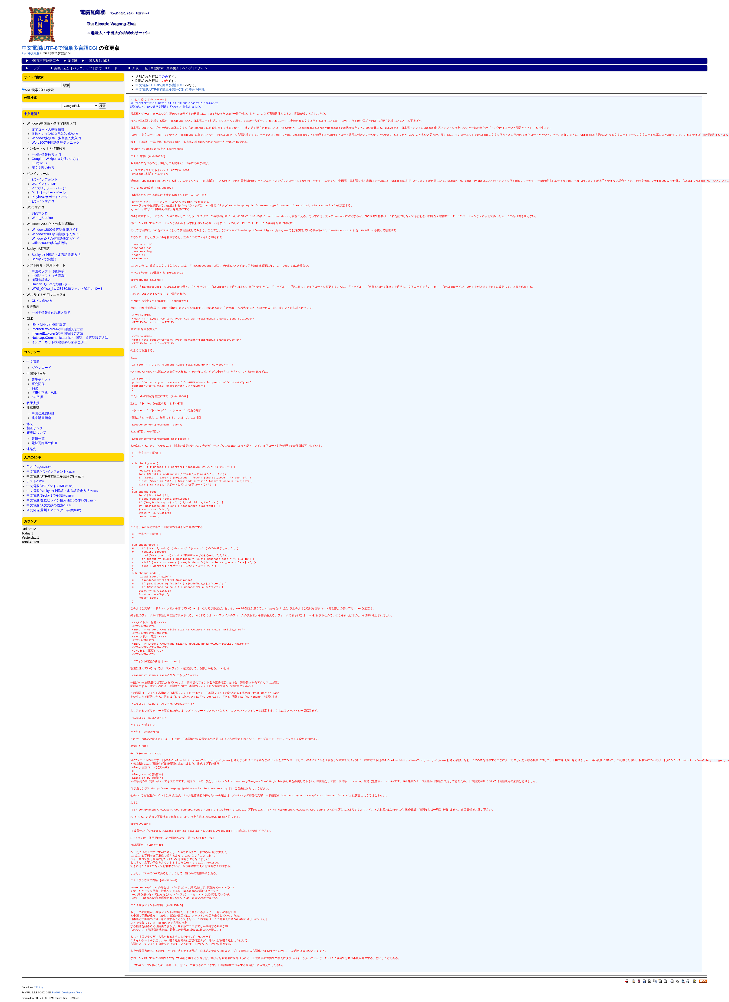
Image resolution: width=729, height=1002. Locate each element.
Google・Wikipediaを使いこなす (56, 159)
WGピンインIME (44, 184)
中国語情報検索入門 (46, 154)
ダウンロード (41, 367)
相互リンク (34, 428)
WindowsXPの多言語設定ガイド (55, 238)
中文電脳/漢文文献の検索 (48, 505)
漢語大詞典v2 (41, 280)
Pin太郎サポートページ (49, 188)
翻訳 (35, 388)
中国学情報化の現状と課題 (51, 312)
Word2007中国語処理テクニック (55, 142)
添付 (98, 68)
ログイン (201, 68)
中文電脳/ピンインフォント (50, 471)
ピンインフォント (45, 179)
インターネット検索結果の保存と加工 (59, 342)
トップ (35, 68)
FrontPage (39, 466)
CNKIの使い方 (42, 301)
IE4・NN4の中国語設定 (49, 324)
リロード (110, 68)
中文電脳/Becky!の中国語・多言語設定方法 (62, 491)
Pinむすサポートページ (49, 192)
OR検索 (48, 90)
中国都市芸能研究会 (44, 61)
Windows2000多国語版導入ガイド (57, 234)
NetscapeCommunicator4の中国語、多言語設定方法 (70, 337)
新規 (135, 68)
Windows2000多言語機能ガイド (55, 229)
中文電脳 (33, 53)
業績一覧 (38, 438)
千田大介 (38, 987)
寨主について (36, 432)
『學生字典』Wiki (44, 393)
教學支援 (33, 403)
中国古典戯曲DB (98, 61)
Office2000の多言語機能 (49, 243)
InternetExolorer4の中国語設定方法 (57, 329)
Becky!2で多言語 (44, 259)
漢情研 (72, 61)
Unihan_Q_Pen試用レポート (53, 284)
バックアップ (82, 68)
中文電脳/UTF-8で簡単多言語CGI (60, 48)
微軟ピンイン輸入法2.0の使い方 (55, 133)
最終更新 (172, 68)
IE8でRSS (39, 163)
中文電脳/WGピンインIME (49, 486)
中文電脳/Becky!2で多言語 (49, 495)
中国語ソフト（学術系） (49, 275)
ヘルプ (187, 68)
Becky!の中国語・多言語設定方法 (56, 255)
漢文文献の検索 (43, 167)
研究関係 (38, 384)
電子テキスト (41, 380)
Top (24, 53)
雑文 (29, 424)
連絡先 (31, 449)
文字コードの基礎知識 (48, 129)
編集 (57, 68)
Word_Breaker (42, 218)
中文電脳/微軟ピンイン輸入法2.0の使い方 (61, 500)
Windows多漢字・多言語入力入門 (56, 138)
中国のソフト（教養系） (49, 271)
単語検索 (157, 68)
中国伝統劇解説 (43, 413)
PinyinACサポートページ (50, 197)
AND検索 (31, 90)
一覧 (144, 68)
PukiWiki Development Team (67, 992)
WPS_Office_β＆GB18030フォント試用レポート (67, 288)
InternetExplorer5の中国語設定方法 (57, 333)
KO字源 (37, 397)
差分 (66, 68)
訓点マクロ (40, 213)
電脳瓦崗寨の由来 (45, 443)
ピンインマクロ (43, 201)
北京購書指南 (41, 418)
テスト (35, 481)
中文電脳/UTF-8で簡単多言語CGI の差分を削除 (170, 89)
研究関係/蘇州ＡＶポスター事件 (53, 510)
